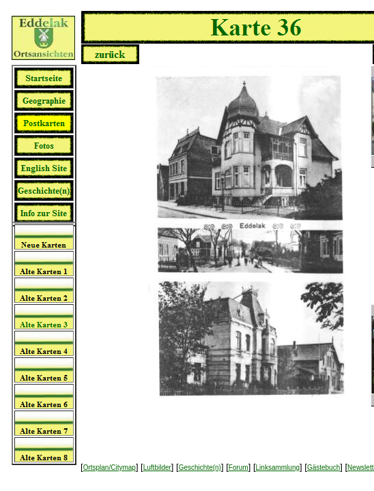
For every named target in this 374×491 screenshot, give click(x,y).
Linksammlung (278, 467)
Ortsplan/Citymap (109, 467)
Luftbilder (157, 467)
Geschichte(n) (200, 467)
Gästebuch (323, 467)
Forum (238, 467)
